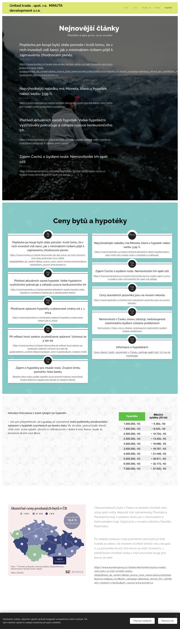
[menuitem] (153, 8)
